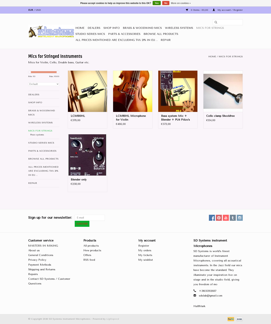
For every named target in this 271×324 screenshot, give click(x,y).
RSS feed (89, 259)
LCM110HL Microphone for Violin (131, 117)
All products (91, 245)
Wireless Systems (179, 28)
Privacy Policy (37, 259)
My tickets (145, 255)
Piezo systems (37, 135)
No (165, 3)
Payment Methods (39, 264)
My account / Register (228, 10)
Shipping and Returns (41, 269)
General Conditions (40, 255)
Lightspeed (112, 319)
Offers (87, 255)
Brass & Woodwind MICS (142, 28)
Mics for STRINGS (210, 28)
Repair (166, 40)
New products (92, 250)
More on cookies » (181, 3)
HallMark (199, 306)
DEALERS (94, 28)
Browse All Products (161, 34)
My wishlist (145, 259)
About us (34, 250)
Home (79, 28)
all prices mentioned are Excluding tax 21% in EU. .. (116, 40)
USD (38, 10)
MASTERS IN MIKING (43, 245)
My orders (144, 250)
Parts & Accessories (124, 34)
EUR (31, 10)
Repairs (33, 274)
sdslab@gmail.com (210, 295)
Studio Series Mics (90, 34)
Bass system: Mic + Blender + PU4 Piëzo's (175, 117)
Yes (157, 3)
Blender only (79, 179)
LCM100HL (78, 116)
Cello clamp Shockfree (220, 116)
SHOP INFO (112, 28)
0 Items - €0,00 (197, 10)
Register (143, 245)
